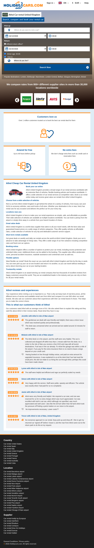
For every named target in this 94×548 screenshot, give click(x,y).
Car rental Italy (9, 449)
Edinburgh (31, 77)
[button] (63, 3)
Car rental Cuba (10, 463)
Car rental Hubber (10, 533)
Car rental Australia (11, 461)
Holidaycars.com (16, 544)
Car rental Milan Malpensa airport (16, 488)
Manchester (40, 77)
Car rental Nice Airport (12, 484)
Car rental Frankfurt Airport (14, 508)
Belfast (60, 77)
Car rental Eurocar (10, 531)
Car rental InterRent (11, 521)
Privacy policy (24, 541)
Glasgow (67, 77)
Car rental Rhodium (11, 523)
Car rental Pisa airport (12, 503)
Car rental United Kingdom (14, 451)
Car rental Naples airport (13, 505)
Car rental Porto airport (12, 486)
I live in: (8, 57)
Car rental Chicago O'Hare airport (16, 510)
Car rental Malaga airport (13, 474)
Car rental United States (13, 444)
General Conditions (11, 541)
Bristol (83, 77)
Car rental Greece (10, 453)
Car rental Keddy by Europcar (15, 518)
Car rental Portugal (11, 456)
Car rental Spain (10, 446)
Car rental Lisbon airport (13, 476)
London (23, 77)
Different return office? (13, 44)
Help (86, 3)
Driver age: (12, 54)
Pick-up (7, 26)
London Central (51, 77)
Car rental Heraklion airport (14, 493)
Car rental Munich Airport (13, 496)
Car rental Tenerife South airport (16, 498)
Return (7, 41)
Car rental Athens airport (13, 491)
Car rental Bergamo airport (14, 500)
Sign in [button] (51, 3)
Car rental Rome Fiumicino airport (16, 481)
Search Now (64, 67)
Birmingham (75, 77)
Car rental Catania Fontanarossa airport (18, 479)
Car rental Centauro (11, 526)
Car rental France (10, 458)
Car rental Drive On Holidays (14, 528)
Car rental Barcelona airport (14, 472)
